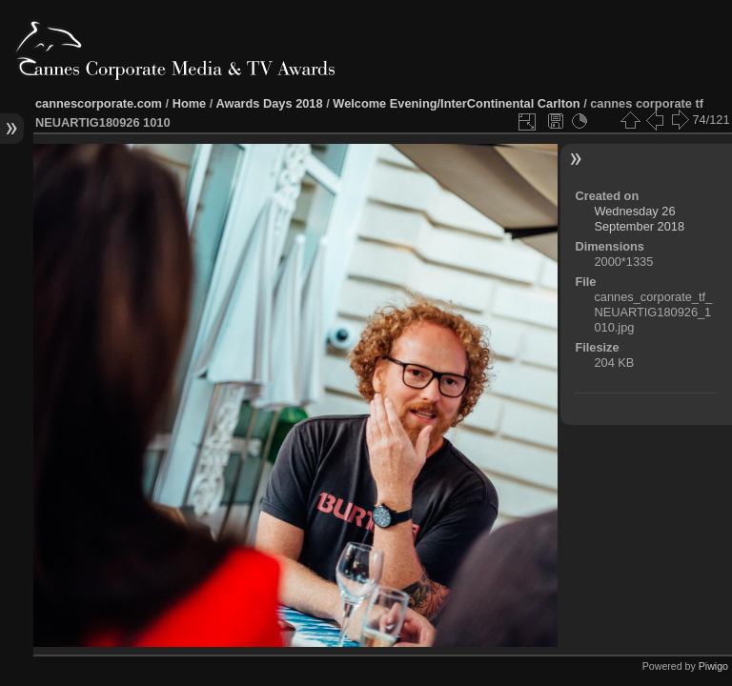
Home (190, 103)
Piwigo (713, 666)
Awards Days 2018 (268, 103)
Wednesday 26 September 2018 (639, 218)
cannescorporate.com (98, 103)
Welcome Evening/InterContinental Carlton (456, 103)
